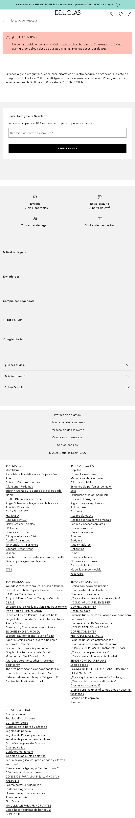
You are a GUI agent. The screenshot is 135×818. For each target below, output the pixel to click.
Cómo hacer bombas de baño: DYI (28, 809)
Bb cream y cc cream (84, 561)
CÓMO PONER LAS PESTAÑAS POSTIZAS (98, 648)
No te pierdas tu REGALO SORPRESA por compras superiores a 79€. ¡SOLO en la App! (64, 4)
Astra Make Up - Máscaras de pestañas (31, 474)
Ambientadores (81, 544)
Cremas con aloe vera (85, 594)
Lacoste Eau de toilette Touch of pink (30, 635)
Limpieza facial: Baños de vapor (91, 623)
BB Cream (12, 528)
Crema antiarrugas (83, 499)
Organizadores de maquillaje (90, 495)
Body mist (77, 540)
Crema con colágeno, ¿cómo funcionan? (32, 768)
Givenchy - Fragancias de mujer (26, 561)
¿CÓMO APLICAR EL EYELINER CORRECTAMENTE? (91, 604)
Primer (75, 553)
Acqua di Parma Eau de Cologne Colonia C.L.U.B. (32, 600)
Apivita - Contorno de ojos (23, 482)
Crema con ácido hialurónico (89, 586)
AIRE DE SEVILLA (16, 519)
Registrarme (67, 148)
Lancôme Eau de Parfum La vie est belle (31, 615)
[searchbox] (67, 20)
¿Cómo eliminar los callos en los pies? (95, 598)
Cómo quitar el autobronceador (26, 772)
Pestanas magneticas (19, 789)
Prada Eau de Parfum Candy (24, 611)
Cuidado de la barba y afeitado (26, 727)
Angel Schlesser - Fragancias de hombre (32, 503)
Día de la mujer (15, 714)
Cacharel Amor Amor (19, 549)
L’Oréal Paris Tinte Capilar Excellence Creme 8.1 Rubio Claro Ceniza (34, 592)
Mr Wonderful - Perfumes (22, 544)
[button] (67, 364)
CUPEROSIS (13, 814)
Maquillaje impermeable (86, 569)
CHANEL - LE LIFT (17, 511)
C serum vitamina (82, 557)
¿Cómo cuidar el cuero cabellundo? (94, 656)
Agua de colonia (16, 797)
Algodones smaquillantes (87, 503)
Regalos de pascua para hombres (28, 739)
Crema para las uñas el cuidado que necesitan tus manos (101, 692)
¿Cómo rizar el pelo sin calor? (90, 652)
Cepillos (76, 470)
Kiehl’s (9, 495)
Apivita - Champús (17, 507)
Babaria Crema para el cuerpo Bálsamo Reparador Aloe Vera (31, 642)
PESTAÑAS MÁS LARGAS (87, 635)
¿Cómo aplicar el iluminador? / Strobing (96, 677)
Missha (10, 553)
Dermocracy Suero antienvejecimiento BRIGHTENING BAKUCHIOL (30, 629)
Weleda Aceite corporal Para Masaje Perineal (35, 586)
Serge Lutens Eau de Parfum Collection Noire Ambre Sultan (35, 621)
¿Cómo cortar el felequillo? (23, 785)
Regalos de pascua (18, 731)
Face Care (77, 573)
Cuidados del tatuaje (19, 751)
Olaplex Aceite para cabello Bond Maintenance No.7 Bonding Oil (28, 654)
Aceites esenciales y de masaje (91, 519)
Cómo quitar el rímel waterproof (91, 590)
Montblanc (12, 470)
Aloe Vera (77, 702)
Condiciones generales (67, 437)
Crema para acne (82, 528)
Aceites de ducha (82, 515)
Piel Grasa (12, 801)
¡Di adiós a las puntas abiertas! (26, 756)
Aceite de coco (80, 611)
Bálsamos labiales (82, 482)
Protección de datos (67, 415)
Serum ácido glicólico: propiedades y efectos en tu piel (35, 762)
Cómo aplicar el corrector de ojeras (94, 644)
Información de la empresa (67, 422)
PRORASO (12, 515)
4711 (9, 569)
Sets (73, 490)
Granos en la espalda (85, 698)
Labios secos (79, 664)
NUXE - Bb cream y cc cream (24, 499)
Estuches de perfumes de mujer (91, 486)
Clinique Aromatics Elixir (21, 536)
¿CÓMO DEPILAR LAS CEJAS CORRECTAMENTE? (90, 629)
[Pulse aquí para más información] (118, 4)
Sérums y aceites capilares (88, 524)
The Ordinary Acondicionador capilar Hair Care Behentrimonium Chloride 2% (33, 671)
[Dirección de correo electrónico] (67, 133)
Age (8, 478)
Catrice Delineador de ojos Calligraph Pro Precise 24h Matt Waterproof (33, 679)
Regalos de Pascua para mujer (25, 735)
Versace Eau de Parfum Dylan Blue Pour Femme (36, 606)
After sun (77, 536)
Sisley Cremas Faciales (20, 524)
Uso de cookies (67, 445)
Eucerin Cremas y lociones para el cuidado (34, 490)
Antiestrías (77, 549)
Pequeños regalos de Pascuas (25, 743)
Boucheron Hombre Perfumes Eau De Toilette (35, 557)
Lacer (9, 565)
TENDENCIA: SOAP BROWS (88, 660)
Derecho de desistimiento (67, 430)
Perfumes (77, 511)
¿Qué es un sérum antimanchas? (92, 640)
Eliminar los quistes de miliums (25, 793)
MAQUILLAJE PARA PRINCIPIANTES (28, 805)
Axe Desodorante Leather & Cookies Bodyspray (30, 662)
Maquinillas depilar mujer (87, 478)
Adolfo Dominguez (18, 540)
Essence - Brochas (18, 532)
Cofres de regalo (17, 722)
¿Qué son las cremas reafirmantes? (94, 681)
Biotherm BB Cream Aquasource (27, 648)
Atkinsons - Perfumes (19, 486)
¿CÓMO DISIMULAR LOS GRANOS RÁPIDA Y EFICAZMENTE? (100, 671)
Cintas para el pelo (83, 532)
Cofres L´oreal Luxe (83, 474)
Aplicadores (78, 507)
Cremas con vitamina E (85, 685)
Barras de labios (81, 565)
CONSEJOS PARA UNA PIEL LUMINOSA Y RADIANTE (32, 778)
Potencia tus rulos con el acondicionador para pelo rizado (101, 617)
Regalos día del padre (20, 718)
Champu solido (16, 747)
